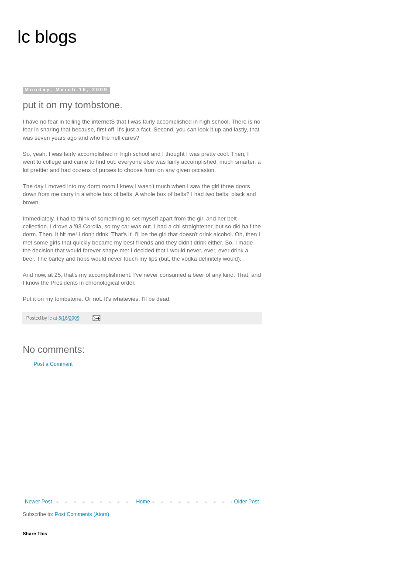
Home (143, 502)
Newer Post (38, 502)
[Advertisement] (141, 433)
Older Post (246, 502)
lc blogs (47, 36)
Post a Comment (53, 364)
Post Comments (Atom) (82, 514)
